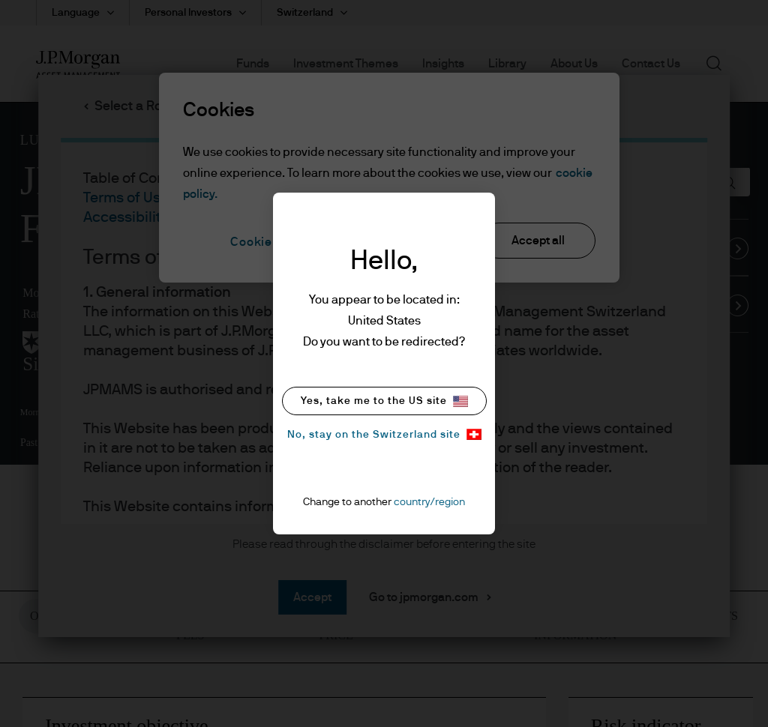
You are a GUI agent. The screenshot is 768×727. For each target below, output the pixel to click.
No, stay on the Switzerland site (384, 434)
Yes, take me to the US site (384, 401)
